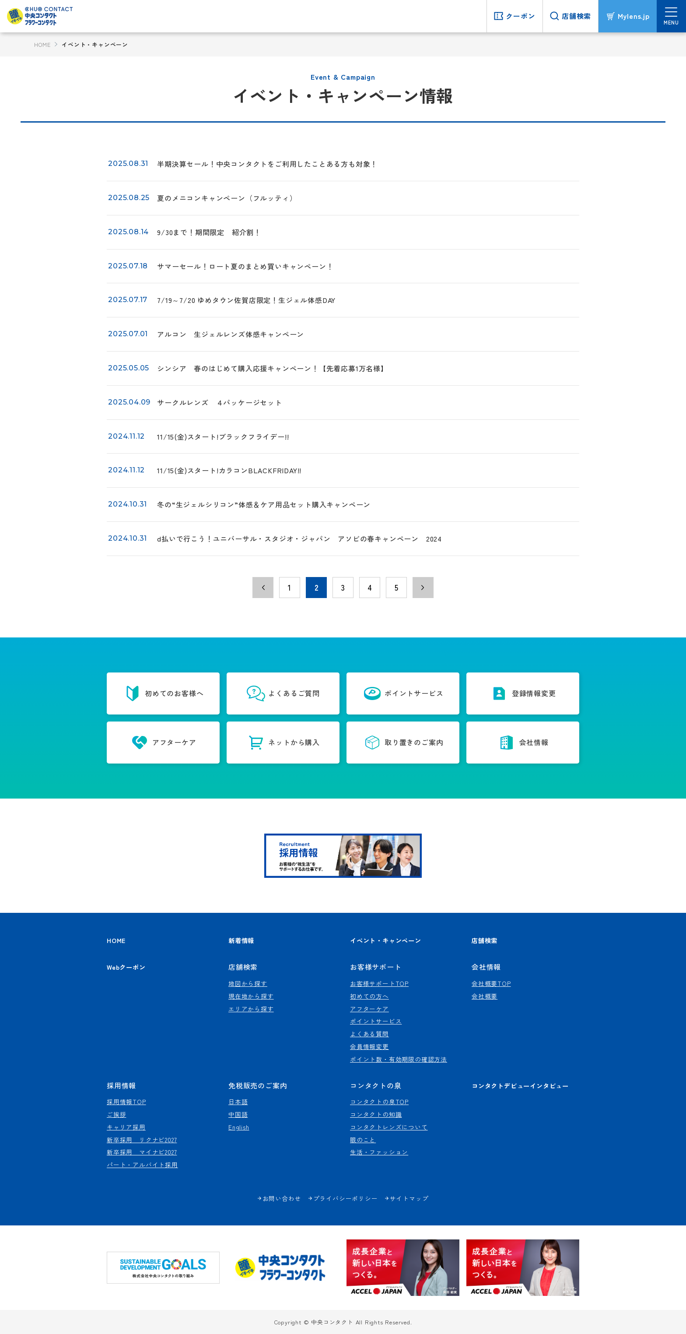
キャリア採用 (126, 1127)
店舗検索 (484, 940)
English (238, 1127)
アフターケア (369, 1008)
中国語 (238, 1114)
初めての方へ (369, 996)
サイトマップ (409, 1198)
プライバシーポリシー (345, 1198)
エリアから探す (251, 1008)
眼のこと (363, 1139)
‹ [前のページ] (262, 587)
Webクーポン (126, 966)
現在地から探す (251, 996)
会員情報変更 (369, 1046)
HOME (42, 44)
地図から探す (247, 983)
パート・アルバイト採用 (142, 1164)
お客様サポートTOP (379, 983)
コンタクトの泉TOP (379, 1101)
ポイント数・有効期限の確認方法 (398, 1059)
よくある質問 (369, 1033)
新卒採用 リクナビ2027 (142, 1139)
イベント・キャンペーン (385, 940)
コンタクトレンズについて (389, 1127)
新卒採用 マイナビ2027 (142, 1151)
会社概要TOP (491, 983)
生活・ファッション (379, 1151)
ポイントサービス (376, 1021)
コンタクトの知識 (376, 1114)
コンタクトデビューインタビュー (520, 1085)
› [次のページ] (423, 587)
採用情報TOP (126, 1101)
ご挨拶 (116, 1114)
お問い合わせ (281, 1198)
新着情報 (241, 940)
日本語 (238, 1101)
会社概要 (484, 996)
